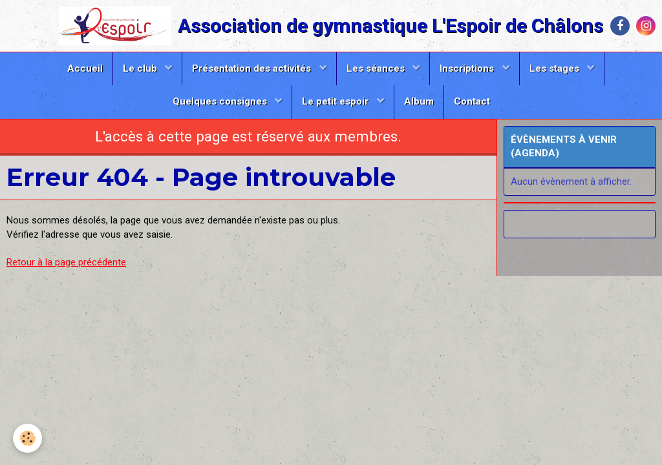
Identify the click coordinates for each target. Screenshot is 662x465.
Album (419, 101)
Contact (472, 101)
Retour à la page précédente (66, 262)
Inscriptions (468, 68)
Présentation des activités (253, 68)
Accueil (85, 68)
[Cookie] (27, 438)
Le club (141, 68)
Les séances (377, 68)
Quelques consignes (221, 101)
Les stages (555, 68)
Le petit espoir (336, 101)
